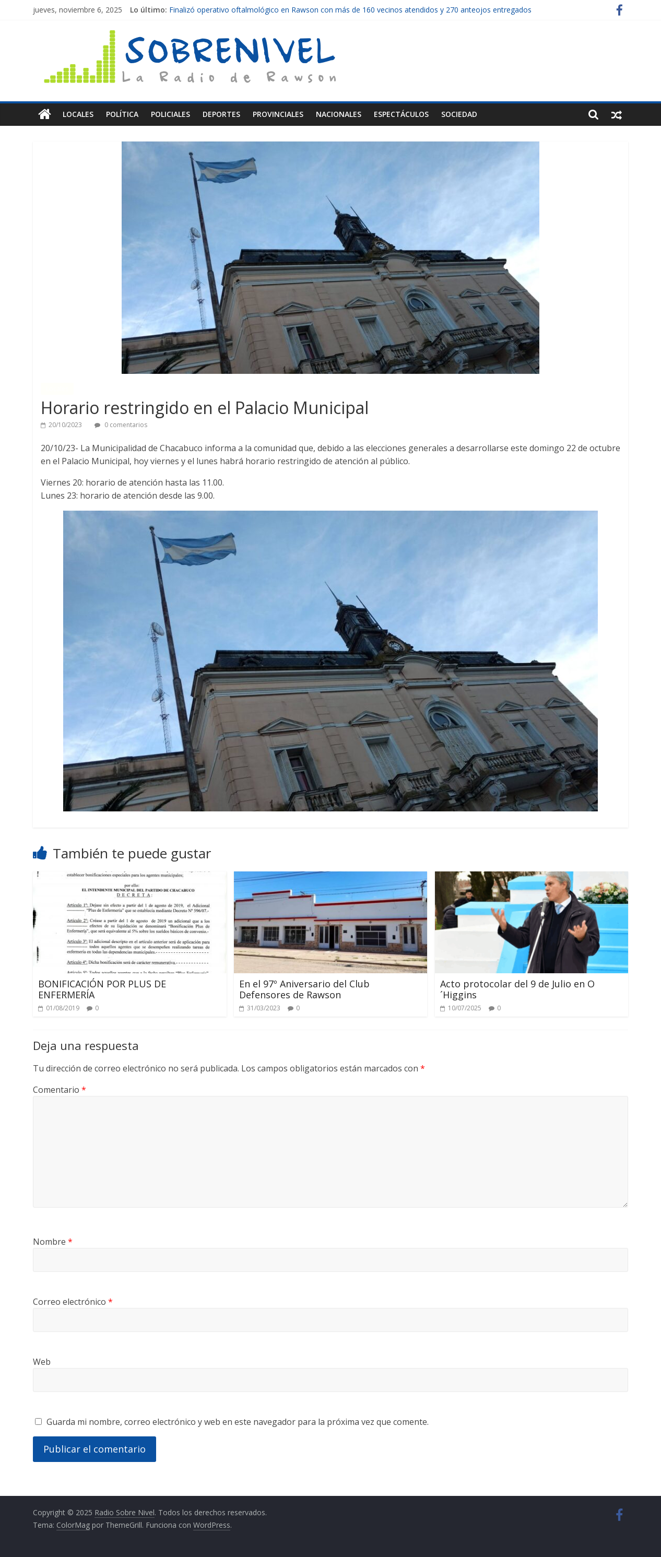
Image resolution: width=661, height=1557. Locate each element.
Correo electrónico (73, 1301)
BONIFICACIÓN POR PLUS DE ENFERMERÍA (102, 989)
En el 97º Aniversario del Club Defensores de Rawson (304, 989)
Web (42, 1361)
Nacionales (338, 114)
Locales (78, 114)
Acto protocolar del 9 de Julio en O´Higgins (517, 989)
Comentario (59, 1089)
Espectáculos (401, 114)
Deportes (221, 114)
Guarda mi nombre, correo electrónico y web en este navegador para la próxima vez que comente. (237, 1421)
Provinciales (278, 114)
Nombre (53, 1241)
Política (122, 114)
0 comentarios (121, 424)
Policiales (170, 114)
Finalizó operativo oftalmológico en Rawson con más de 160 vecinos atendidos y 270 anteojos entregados (350, 10)
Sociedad (459, 114)
